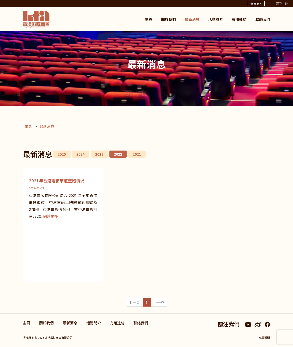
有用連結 (239, 19)
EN (286, 3)
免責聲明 (264, 337)
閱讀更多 (50, 216)
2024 (80, 154)
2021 (137, 154)
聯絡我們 (262, 19)
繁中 (279, 3)
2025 (62, 154)
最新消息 (192, 19)
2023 (99, 154)
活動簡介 (215, 19)
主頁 (148, 19)
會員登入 (256, 4)
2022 (118, 154)
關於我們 (168, 19)
